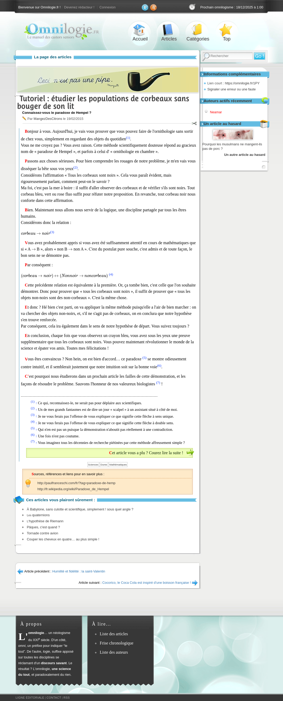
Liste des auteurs (114, 652)
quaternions (38, 515)
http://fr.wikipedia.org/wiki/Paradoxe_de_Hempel (73, 489)
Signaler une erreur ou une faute (231, 89)
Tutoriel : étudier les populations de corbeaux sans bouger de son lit (103, 102)
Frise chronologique (116, 643)
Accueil (140, 30)
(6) (159, 365)
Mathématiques (118, 464)
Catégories (198, 30)
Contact (53, 697)
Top (227, 30)
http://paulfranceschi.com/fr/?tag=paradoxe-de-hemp (77, 483)
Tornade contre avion (42, 533)
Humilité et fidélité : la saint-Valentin (78, 571)
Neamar (216, 112)
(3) (52, 232)
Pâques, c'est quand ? (43, 527)
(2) (75, 167)
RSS (66, 697)
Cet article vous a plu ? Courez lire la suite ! (146, 453)
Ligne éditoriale (30, 697)
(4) (111, 274)
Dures (103, 464)
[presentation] (35, 233)
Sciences (93, 464)
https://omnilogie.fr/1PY (242, 83)
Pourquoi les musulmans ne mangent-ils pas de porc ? (232, 146)
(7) (158, 383)
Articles (169, 30)
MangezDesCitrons (48, 119)
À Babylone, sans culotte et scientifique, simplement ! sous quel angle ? (80, 509)
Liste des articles (114, 634)
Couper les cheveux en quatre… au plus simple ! (63, 539)
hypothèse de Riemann (45, 521)
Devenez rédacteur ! (79, 7)
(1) (128, 138)
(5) (144, 358)
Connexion (107, 7)
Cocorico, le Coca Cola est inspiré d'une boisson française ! (146, 583)
